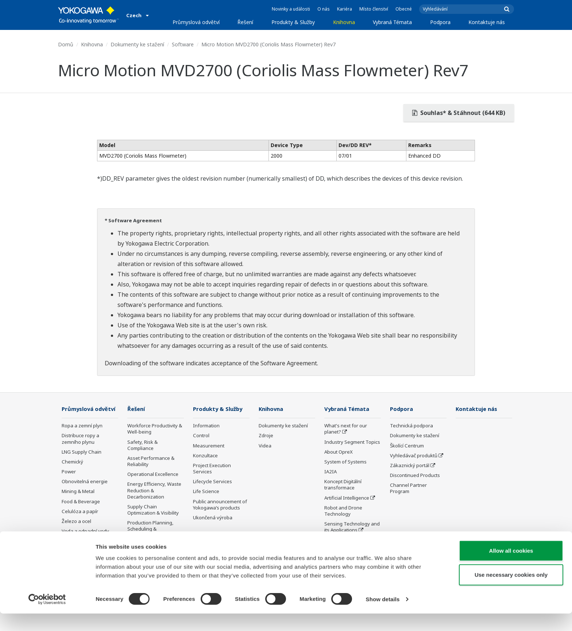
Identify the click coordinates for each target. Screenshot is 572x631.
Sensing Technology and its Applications (352, 527)
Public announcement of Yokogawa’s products (220, 504)
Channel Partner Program (408, 488)
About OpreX (338, 452)
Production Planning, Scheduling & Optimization (150, 529)
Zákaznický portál (409, 465)
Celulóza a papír (80, 522)
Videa (265, 446)
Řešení (245, 22)
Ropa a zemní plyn (82, 436)
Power (69, 482)
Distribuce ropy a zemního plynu (80, 449)
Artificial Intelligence (346, 498)
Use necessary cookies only (511, 592)
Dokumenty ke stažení (137, 44)
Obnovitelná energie (85, 492)
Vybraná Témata (392, 22)
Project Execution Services (212, 468)
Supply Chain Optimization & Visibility (153, 510)
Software (183, 44)
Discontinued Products (415, 475)
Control (201, 435)
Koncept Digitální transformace (343, 484)
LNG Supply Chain (81, 462)
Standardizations (343, 540)
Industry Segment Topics (352, 442)
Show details (383, 616)
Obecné (403, 9)
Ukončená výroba (212, 518)
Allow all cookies (511, 568)
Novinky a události (291, 9)
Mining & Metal (78, 502)
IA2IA (330, 472)
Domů (65, 44)
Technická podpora (411, 426)
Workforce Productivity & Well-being (154, 429)
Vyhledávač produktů (413, 456)
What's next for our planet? (345, 429)
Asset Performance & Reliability (150, 461)
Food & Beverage (81, 512)
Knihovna (344, 22)
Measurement (208, 446)
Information (206, 426)
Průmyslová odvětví (196, 22)
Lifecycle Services (212, 481)
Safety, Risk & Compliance (142, 445)
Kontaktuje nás (486, 22)
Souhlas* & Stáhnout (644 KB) (458, 113)
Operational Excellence (152, 474)
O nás (323, 9)
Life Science (206, 491)
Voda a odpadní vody (85, 542)
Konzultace (205, 456)
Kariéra (344, 9)
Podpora (440, 22)
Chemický (72, 472)
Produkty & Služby (293, 22)
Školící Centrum (407, 446)
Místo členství (373, 9)
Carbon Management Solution (151, 548)
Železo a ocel (76, 532)
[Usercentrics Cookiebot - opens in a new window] (47, 616)
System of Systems (345, 462)
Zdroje (266, 435)
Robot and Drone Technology (343, 511)
